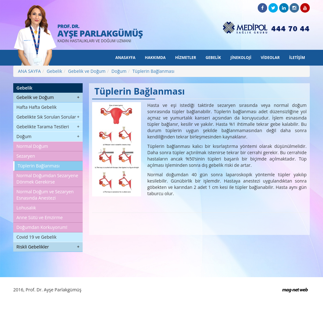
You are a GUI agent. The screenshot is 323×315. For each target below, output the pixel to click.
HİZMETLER (185, 57)
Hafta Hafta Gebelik (36, 107)
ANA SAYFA (29, 71)
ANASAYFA (125, 57)
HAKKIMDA (155, 57)
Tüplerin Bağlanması (153, 71)
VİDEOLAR (270, 57)
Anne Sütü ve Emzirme (39, 217)
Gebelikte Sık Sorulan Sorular (46, 117)
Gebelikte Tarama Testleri (42, 127)
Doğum (118, 71)
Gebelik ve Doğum (87, 71)
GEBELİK (213, 57)
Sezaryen (25, 156)
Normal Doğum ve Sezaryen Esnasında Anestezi (45, 195)
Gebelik (54, 71)
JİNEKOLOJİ (241, 57)
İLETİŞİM (297, 57)
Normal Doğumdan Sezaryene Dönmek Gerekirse (47, 178)
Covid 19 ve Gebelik (36, 237)
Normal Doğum (32, 146)
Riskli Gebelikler (32, 247)
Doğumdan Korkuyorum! (41, 227)
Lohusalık (26, 208)
